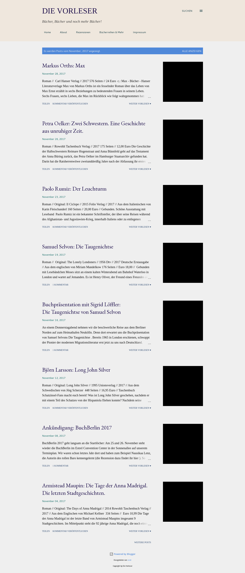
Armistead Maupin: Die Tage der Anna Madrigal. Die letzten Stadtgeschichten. (95, 489)
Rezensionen (81, 32)
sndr (129, 560)
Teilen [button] (46, 104)
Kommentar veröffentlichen (70, 104)
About (61, 32)
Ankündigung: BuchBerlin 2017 (77, 427)
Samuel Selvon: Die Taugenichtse (77, 246)
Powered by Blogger (122, 554)
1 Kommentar (60, 285)
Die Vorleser (69, 10)
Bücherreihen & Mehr (110, 32)
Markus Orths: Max (63, 65)
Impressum (137, 32)
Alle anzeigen (191, 51)
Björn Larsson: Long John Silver (76, 369)
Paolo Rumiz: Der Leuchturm (74, 188)
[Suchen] (187, 11)
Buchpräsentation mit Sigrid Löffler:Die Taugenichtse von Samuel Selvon (81, 308)
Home (45, 32)
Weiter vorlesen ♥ (140, 104)
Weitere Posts (142, 542)
